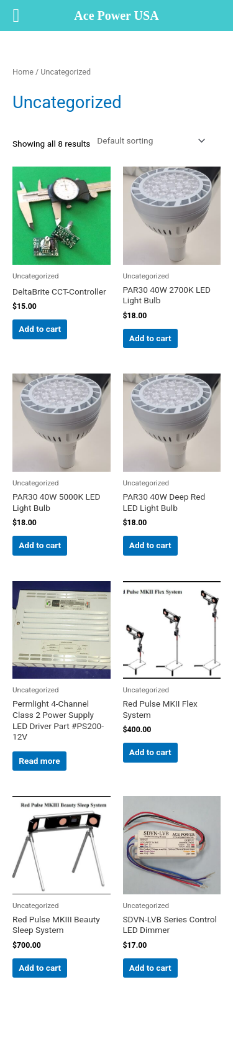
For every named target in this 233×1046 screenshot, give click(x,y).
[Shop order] (148, 140)
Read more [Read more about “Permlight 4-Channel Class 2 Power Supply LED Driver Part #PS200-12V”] (39, 761)
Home (23, 71)
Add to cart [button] (40, 329)
